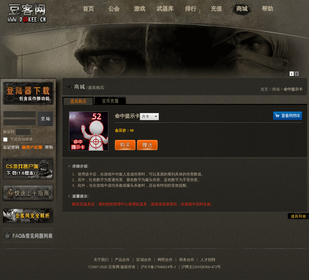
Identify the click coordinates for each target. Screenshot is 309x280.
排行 (190, 9)
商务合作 (186, 260)
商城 (242, 9)
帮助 (267, 9)
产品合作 (122, 260)
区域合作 (143, 260)
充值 (216, 9)
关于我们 (101, 260)
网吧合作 (165, 260)
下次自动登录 (21, 139)
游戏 (139, 9)
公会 (114, 9)
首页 (88, 9)
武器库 (165, 9)
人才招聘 (207, 260)
